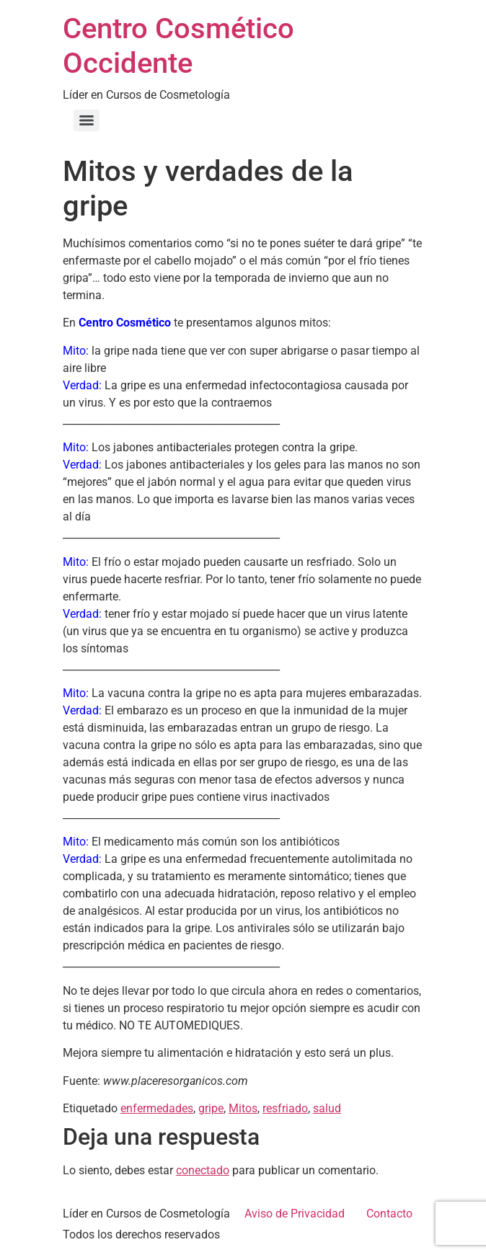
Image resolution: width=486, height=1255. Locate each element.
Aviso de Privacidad (294, 1213)
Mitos (243, 1108)
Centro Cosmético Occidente (178, 46)
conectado (202, 1170)
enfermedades (156, 1108)
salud (327, 1108)
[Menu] (87, 120)
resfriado (285, 1108)
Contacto (389, 1213)
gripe (211, 1108)
